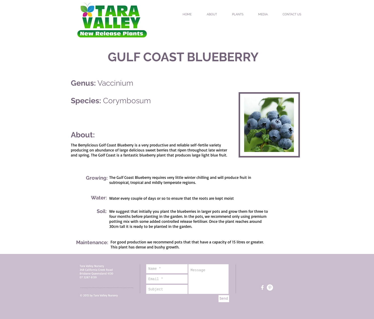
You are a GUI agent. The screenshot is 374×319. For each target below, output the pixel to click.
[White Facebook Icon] (262, 287)
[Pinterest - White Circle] (270, 287)
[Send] (224, 298)
